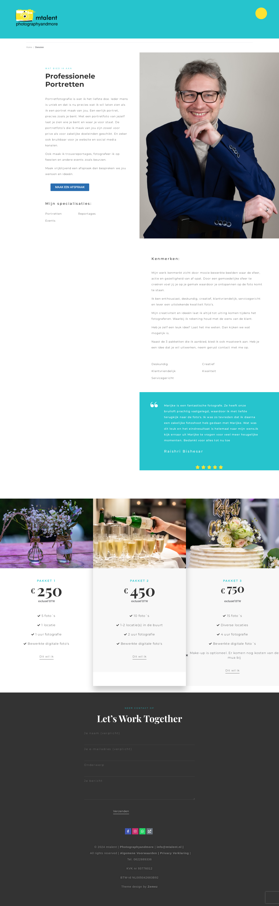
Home (29, 47)
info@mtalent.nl (170, 847)
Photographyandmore (137, 847)
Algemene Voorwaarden (138, 853)
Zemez (153, 886)
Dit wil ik (46, 656)
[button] (261, 13)
